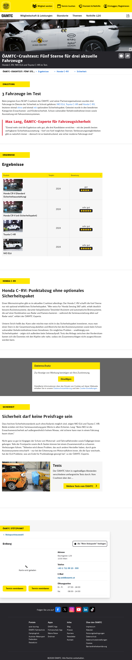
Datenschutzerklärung (62, 388)
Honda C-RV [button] (9, 281)
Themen (77, 15)
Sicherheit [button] (8, 407)
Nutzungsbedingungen (95, 633)
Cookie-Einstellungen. (89, 388)
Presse (70, 630)
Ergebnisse (43, 71)
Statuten (89, 630)
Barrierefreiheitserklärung (96, 646)
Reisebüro (33, 643)
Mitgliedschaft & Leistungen (36, 15)
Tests (57, 466)
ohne (19, 107)
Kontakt (70, 640)
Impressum (90, 627)
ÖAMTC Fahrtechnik (37, 630)
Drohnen (51, 637)
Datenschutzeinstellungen (96, 640)
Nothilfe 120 (93, 15)
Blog (68, 627)
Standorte (62, 15)
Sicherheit (81, 71)
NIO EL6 (61, 104)
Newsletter (71, 637)
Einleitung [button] (9, 84)
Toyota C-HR (72, 104)
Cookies (89, 643)
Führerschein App (55, 630)
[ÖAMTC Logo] (6, 6)
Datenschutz (91, 637)
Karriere (70, 633)
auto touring (34, 627)
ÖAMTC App (52, 627)
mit (35, 107)
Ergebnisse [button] (9, 155)
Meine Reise (53, 633)
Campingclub (34, 633)
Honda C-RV (63, 71)
